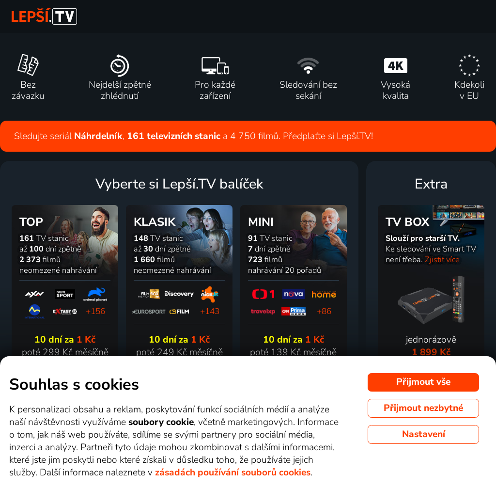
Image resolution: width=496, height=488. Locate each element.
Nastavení (423, 434)
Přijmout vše (423, 382)
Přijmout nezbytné (423, 408)
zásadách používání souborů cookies (232, 472)
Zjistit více (442, 259)
